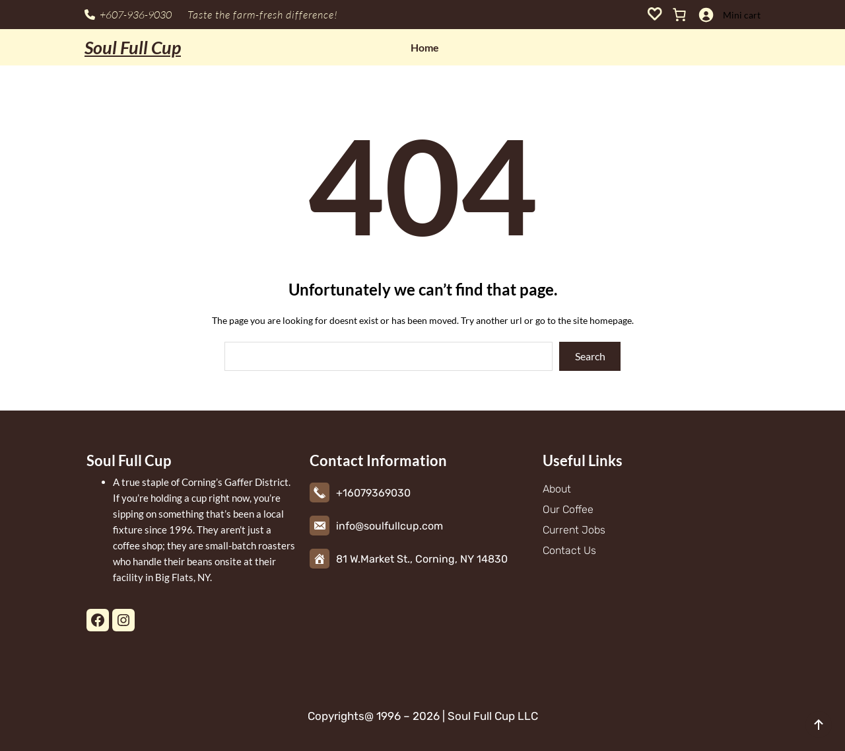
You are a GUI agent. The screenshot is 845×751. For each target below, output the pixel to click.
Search (590, 356)
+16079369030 (373, 493)
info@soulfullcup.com (389, 526)
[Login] (706, 14)
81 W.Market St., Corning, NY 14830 (422, 559)
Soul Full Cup (132, 47)
